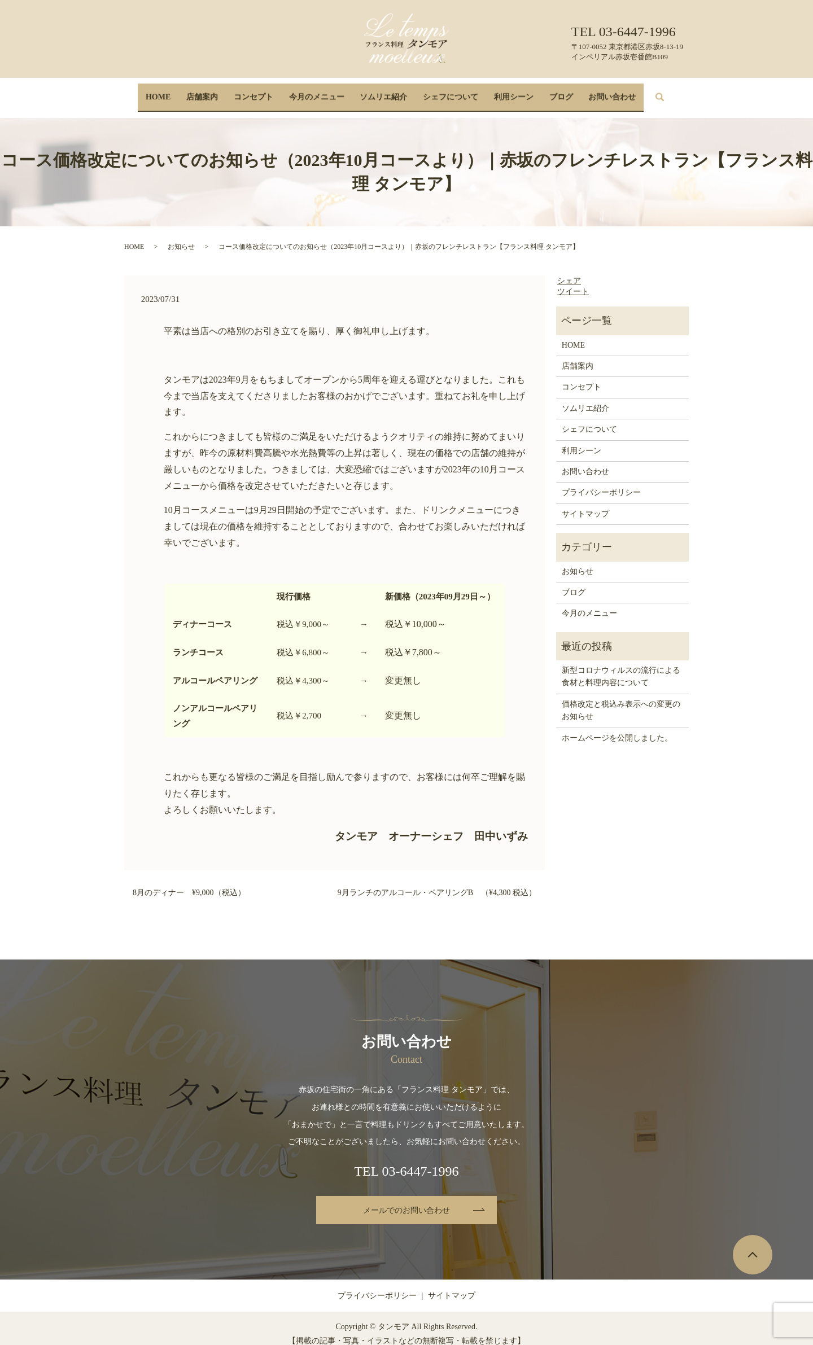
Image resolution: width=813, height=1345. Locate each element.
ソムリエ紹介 (383, 91)
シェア (569, 269)
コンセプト (259, 91)
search (654, 92)
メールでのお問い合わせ (406, 1199)
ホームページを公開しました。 (617, 726)
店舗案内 (211, 91)
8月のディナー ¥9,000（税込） (189, 881)
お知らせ (181, 235)
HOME (170, 91)
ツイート (573, 281)
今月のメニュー (319, 91)
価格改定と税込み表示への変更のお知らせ (621, 699)
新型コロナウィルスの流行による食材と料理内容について (621, 665)
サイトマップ (585, 503)
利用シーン (507, 91)
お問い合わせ (600, 91)
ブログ (551, 91)
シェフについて (447, 91)
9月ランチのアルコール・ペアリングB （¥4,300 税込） (437, 881)
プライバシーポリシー (601, 481)
